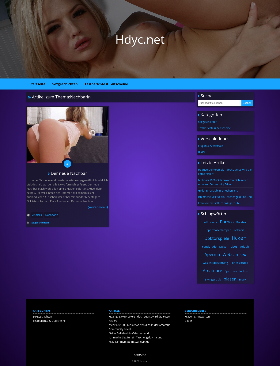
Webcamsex (234, 254)
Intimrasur (210, 222)
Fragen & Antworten (210, 145)
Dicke (222, 246)
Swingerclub (213, 279)
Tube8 (233, 246)
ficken (239, 237)
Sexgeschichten (65, 84)
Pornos (227, 221)
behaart (239, 230)
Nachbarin (51, 215)
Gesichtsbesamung (215, 263)
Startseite (37, 84)
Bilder (201, 152)
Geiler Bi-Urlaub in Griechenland (218, 190)
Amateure (212, 270)
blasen (230, 279)
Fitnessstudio (239, 263)
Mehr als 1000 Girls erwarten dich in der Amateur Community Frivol (223, 182)
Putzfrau (242, 222)
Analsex (37, 215)
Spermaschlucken (236, 271)
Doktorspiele (216, 238)
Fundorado (209, 246)
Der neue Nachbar (69, 173)
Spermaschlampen (218, 230)
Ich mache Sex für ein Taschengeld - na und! (225, 197)
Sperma (212, 254)
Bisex (242, 279)
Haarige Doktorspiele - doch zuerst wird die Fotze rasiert (225, 172)
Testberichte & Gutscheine (106, 84)
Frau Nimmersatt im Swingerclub (218, 203)
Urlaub (244, 246)
